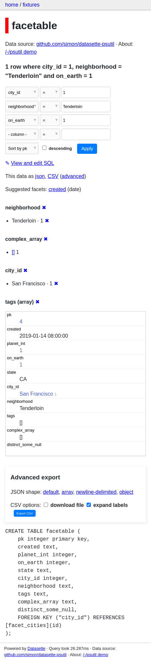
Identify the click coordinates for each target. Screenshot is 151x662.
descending (57, 148)
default (51, 492)
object (126, 492)
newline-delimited (96, 492)
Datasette (36, 648)
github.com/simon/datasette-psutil (75, 44)
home (11, 5)
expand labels (107, 505)
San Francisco (36, 394)
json (40, 176)
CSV (53, 176)
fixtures (31, 5)
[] (13, 252)
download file (64, 505)
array (67, 492)
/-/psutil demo (21, 52)
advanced (73, 176)
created (57, 189)
